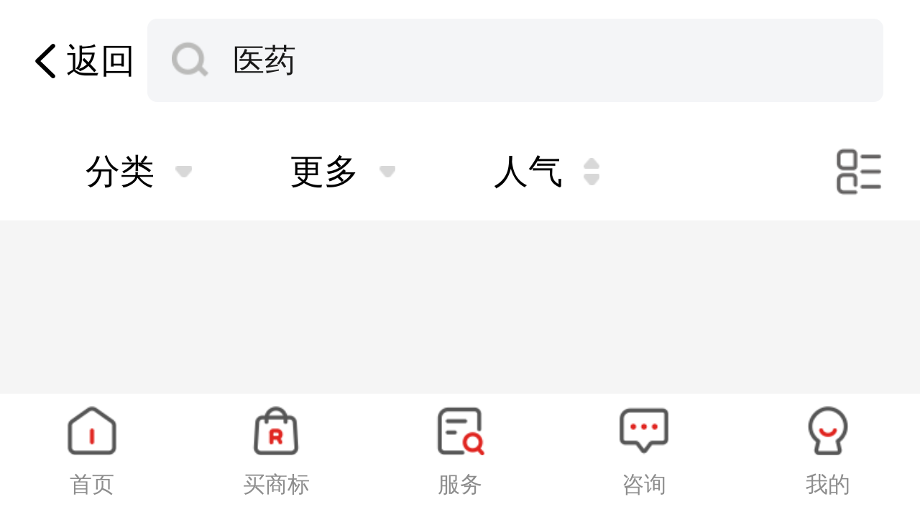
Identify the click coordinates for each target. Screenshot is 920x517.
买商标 (276, 484)
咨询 (644, 484)
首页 (92, 484)
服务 (460, 484)
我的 (828, 484)
